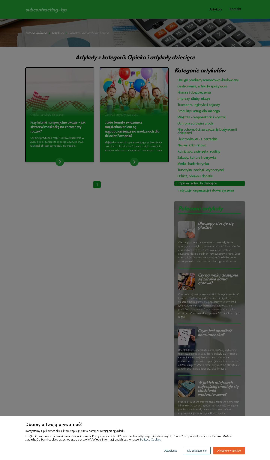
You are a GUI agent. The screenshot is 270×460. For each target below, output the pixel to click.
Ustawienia (170, 450)
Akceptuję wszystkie (229, 450)
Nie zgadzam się (197, 450)
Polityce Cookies (150, 439)
